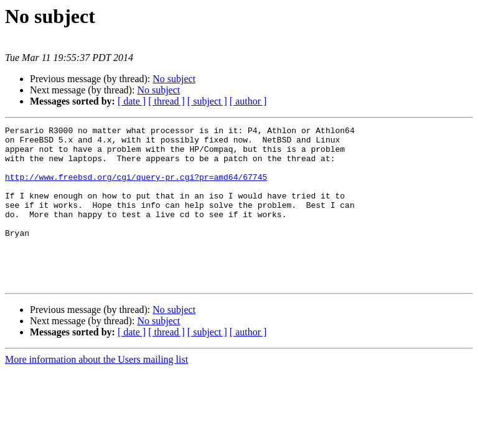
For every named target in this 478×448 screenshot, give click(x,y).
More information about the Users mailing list (96, 391)
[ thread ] (166, 101)
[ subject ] (207, 101)
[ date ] (132, 101)
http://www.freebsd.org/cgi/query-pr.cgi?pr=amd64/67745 (136, 188)
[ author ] (248, 101)
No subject (173, 78)
